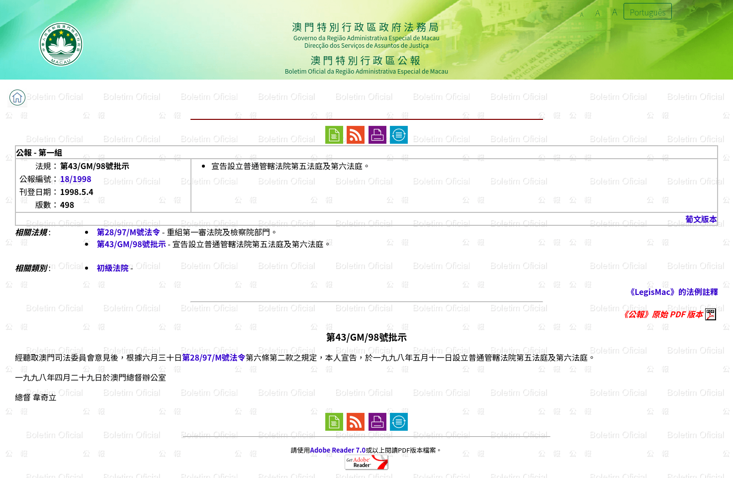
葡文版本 (701, 219)
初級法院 (112, 268)
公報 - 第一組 (39, 152)
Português (648, 12)
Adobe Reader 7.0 (338, 450)
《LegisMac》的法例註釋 (672, 291)
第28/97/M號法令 (128, 232)
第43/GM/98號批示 (131, 244)
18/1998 (76, 179)
